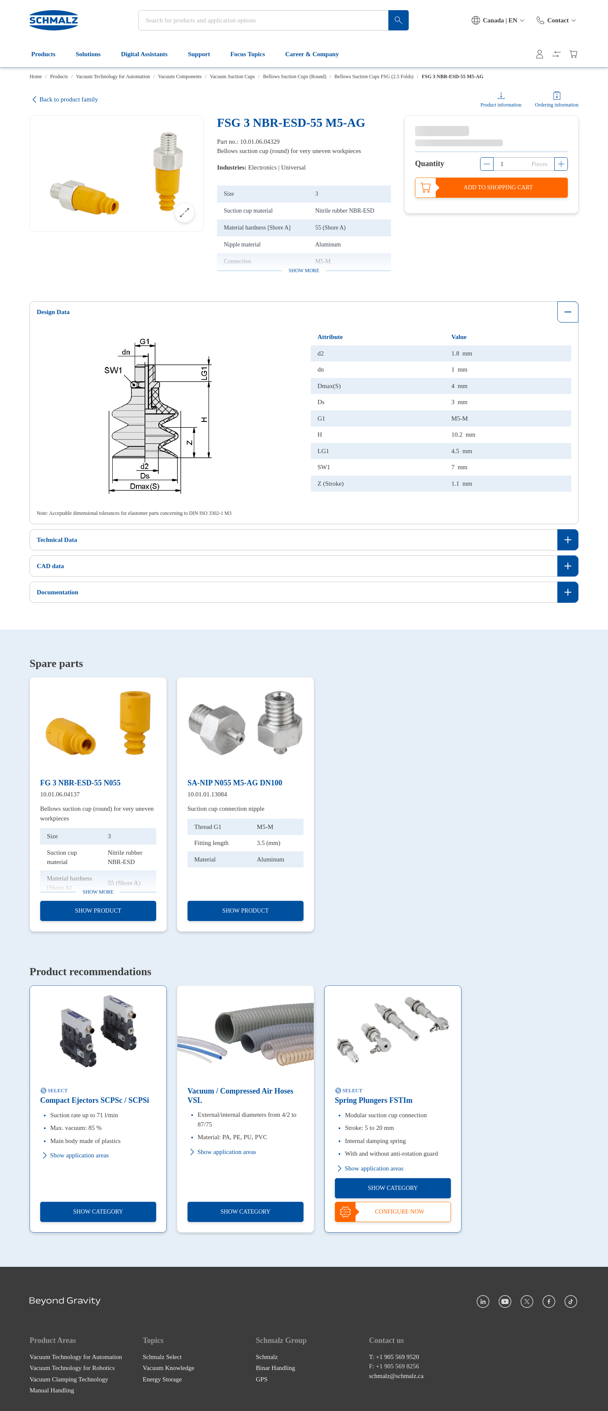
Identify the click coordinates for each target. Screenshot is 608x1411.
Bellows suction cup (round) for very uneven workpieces (97, 813)
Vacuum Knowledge (168, 1368)
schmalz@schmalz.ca (396, 1375)
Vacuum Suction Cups (232, 76)
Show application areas (74, 1155)
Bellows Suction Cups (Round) (294, 76)
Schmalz (267, 1356)
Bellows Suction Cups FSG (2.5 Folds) (373, 76)
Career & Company (317, 54)
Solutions (93, 54)
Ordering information (556, 105)
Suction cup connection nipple (225, 808)
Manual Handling (52, 1390)
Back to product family (64, 99)
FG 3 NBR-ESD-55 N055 (80, 783)
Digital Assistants (149, 54)
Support (204, 54)
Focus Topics (252, 54)
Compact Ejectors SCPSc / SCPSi (94, 1100)
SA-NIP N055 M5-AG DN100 (234, 783)
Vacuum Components (180, 76)
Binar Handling (275, 1368)
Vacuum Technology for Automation (113, 76)
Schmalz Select (162, 1356)
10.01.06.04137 (60, 793)
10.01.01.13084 (207, 793)
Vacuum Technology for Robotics (72, 1368)
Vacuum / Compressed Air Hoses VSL (240, 1096)
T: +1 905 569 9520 (394, 1356)
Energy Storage (162, 1378)
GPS (262, 1378)
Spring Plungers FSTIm (374, 1100)
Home (36, 76)
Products (48, 54)
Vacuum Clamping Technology (69, 1378)
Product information (500, 105)
